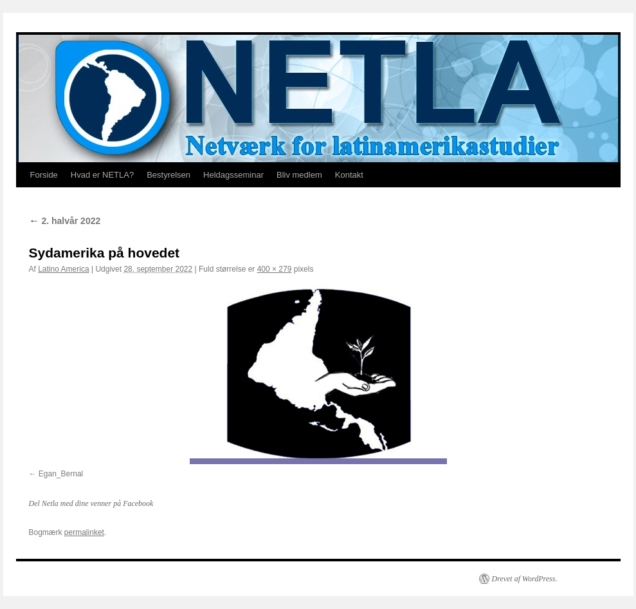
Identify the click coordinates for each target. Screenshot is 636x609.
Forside (44, 175)
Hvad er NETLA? (102, 175)
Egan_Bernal (61, 473)
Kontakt (349, 175)
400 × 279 (274, 269)
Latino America (63, 269)
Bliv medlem (299, 175)
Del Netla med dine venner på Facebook (91, 503)
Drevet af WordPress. (525, 578)
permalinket (84, 532)
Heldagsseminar (233, 175)
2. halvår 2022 (65, 221)
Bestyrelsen (168, 175)
